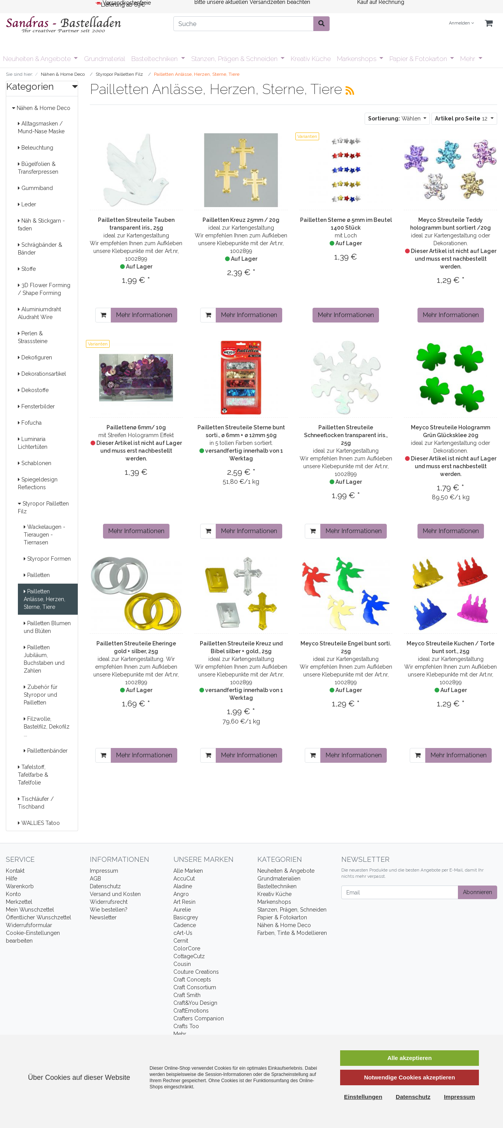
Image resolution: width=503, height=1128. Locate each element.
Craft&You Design (195, 1003)
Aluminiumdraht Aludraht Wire (39, 313)
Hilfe (11, 878)
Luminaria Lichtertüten (32, 443)
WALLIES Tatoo (39, 823)
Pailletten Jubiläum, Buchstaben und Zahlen (44, 659)
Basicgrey (185, 917)
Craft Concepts (192, 979)
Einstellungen (363, 1096)
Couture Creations (196, 972)
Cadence (184, 925)
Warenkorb (20, 886)
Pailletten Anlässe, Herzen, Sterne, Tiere (44, 599)
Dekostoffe (33, 390)
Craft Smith (187, 995)
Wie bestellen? (108, 910)
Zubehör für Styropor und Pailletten (41, 695)
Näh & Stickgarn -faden (41, 225)
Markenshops (357, 59)
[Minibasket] (488, 23)
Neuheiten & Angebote (37, 59)
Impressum (104, 871)
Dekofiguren (35, 357)
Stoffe (27, 269)
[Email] (399, 892)
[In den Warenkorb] (103, 315)
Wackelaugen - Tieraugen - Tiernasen (44, 535)
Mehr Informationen (144, 315)
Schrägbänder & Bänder (40, 249)
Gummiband (35, 188)
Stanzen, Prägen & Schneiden (235, 59)
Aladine (182, 886)
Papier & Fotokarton (419, 59)
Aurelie (182, 910)
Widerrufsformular (29, 925)
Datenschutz (105, 886)
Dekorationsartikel (42, 374)
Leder (27, 204)
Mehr (468, 59)
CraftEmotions (191, 1011)
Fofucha (30, 423)
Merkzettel (19, 902)
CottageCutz (189, 956)
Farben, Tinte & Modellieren (292, 933)
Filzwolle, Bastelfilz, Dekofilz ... (47, 726)
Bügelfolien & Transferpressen (38, 168)
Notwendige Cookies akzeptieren (409, 1077)
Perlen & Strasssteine (32, 337)
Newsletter (103, 917)
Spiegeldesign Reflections (38, 483)
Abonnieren (477, 892)
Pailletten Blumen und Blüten (47, 627)
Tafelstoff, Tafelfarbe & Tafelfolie (33, 775)
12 (462, 118)
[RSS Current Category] (350, 90)
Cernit (180, 941)
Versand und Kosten (115, 894)
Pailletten (37, 575)
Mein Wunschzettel (30, 910)
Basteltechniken (155, 59)
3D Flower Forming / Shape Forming (44, 289)
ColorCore (186, 948)
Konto (13, 894)
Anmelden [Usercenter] (461, 23)
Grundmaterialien (278, 878)
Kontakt (15, 871)
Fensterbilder (36, 406)
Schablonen (34, 463)
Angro (181, 894)
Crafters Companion (198, 1018)
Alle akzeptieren (409, 1058)
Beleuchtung (35, 148)
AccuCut (184, 878)
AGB (95, 878)
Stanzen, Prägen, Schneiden (292, 910)
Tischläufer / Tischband (36, 803)
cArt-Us (182, 933)
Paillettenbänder (46, 751)
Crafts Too (186, 1026)
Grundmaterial (104, 59)
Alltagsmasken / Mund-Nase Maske (41, 127)
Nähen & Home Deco (41, 108)
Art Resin (184, 902)
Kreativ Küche (311, 59)
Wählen (395, 118)
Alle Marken (188, 871)
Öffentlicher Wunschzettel (38, 917)
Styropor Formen (47, 559)
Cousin (182, 964)
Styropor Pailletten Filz (43, 507)
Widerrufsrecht (108, 902)
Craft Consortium (194, 987)
